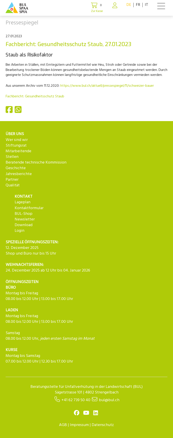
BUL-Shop (23, 214)
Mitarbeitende (18, 151)
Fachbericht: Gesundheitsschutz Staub (35, 96)
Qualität (13, 185)
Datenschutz (103, 425)
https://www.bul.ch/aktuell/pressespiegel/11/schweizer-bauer (107, 86)
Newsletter (25, 219)
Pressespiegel (22, 23)
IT (146, 5)
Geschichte (16, 168)
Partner (12, 179)
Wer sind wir (17, 140)
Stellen (12, 157)
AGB (63, 425)
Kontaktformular (29, 208)
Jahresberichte (19, 174)
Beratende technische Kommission (36, 162)
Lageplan (22, 202)
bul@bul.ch (109, 400)
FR (138, 5)
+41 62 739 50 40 (75, 400)
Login (19, 230)
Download (23, 225)
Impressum (79, 425)
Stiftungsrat (16, 145)
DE (128, 5)
